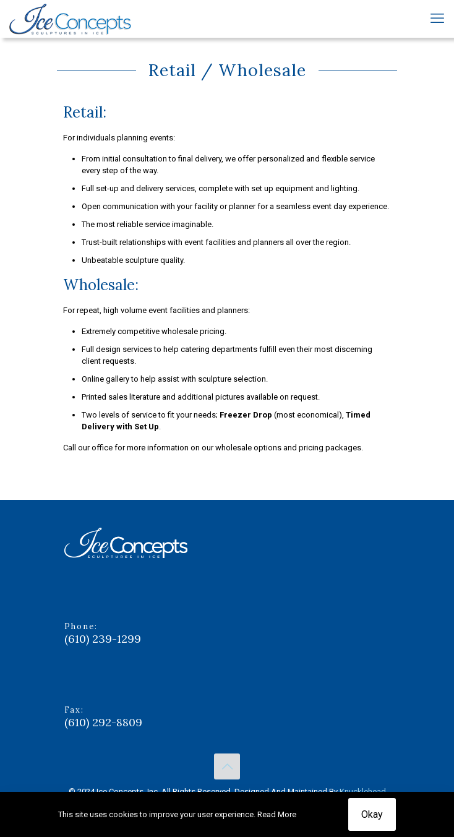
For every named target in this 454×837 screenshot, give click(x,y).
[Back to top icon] (227, 766)
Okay (372, 814)
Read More (276, 814)
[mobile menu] (437, 18)
